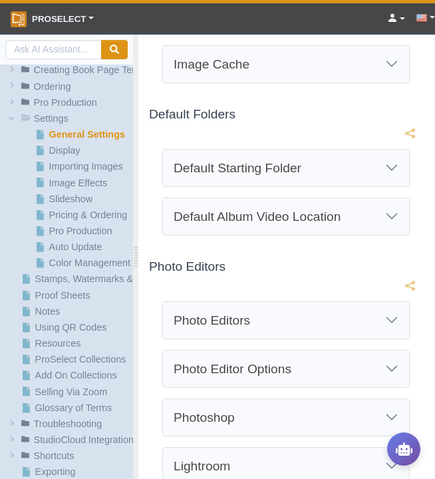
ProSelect (48, 19)
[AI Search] (53, 49)
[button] (68, 70)
